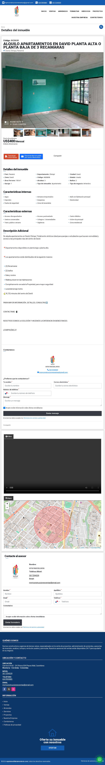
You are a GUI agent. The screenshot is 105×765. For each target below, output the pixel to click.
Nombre (6, 590)
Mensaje (7, 397)
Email (5, 598)
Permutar (74, 11)
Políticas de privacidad (12, 725)
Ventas (52, 11)
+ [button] (7, 504)
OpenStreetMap (96, 547)
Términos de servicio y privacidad (34, 418)
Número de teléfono (11, 390)
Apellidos (58, 590)
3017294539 (56, 3)
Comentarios (8, 606)
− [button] (7, 507)
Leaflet (82, 547)
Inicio (44, 11)
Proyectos (98, 11)
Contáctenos (96, 17)
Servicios (86, 11)
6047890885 (42, 3)
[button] (101, 54)
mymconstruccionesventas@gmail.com (53, 372)
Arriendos (63, 11)
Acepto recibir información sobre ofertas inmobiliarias (25, 617)
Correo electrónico (61, 382)
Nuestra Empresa (80, 17)
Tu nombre (7, 382)
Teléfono (57, 598)
